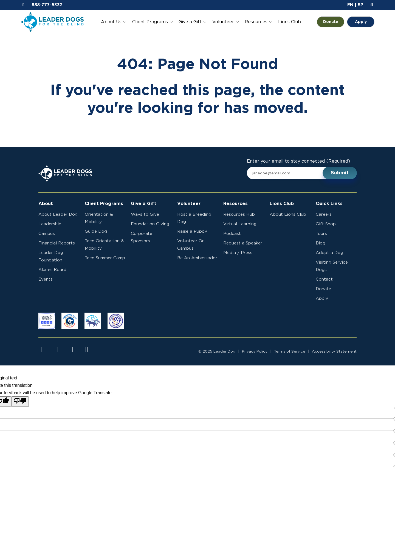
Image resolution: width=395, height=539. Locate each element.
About (45, 203)
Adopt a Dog (329, 253)
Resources (256, 22)
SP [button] (360, 5)
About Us (111, 22)
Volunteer (223, 22)
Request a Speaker (242, 243)
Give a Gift (190, 22)
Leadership (49, 224)
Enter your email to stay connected (298, 161)
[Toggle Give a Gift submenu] (205, 22)
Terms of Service (289, 351)
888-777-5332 (47, 5)
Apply (361, 22)
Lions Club (289, 22)
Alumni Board (52, 270)
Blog (320, 243)
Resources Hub (239, 214)
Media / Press (237, 253)
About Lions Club (288, 214)
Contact (324, 279)
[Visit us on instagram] (57, 349)
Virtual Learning (239, 224)
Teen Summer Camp (105, 258)
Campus (46, 234)
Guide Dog (96, 231)
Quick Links (329, 203)
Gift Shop (326, 224)
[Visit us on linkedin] (87, 349)
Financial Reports (56, 243)
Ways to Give (145, 214)
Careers (324, 214)
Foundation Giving (150, 224)
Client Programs (150, 22)
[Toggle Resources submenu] (270, 22)
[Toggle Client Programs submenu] (171, 22)
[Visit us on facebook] (42, 349)
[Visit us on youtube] (72, 349)
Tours (321, 234)
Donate (334, 22)
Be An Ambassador (197, 258)
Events (45, 279)
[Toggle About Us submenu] (125, 22)
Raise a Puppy (192, 231)
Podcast (232, 234)
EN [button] (350, 5)
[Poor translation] (20, 401)
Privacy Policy (254, 351)
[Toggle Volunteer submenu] (237, 22)
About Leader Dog (58, 214)
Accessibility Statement (334, 351)
